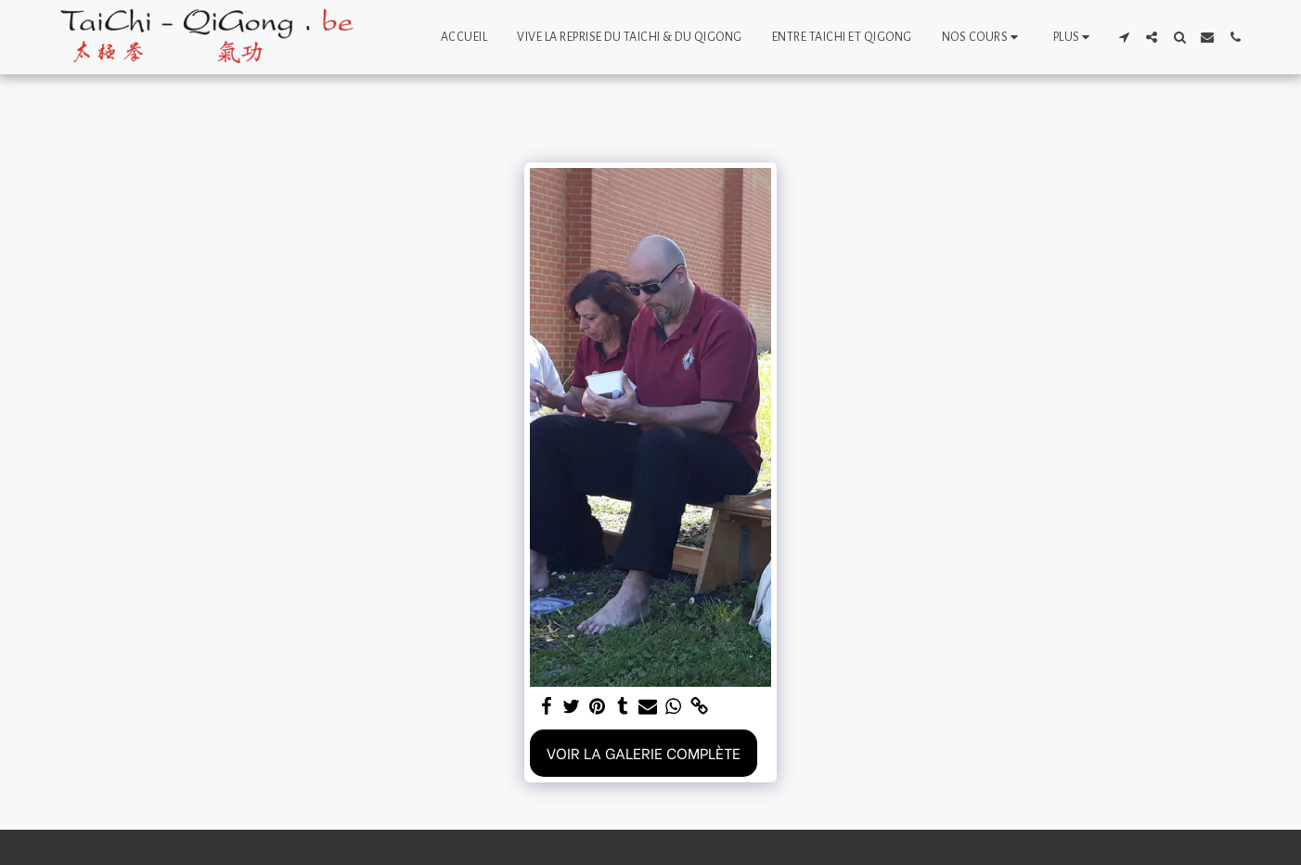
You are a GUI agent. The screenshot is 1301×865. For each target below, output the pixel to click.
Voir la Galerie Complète (644, 752)
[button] (982, 37)
